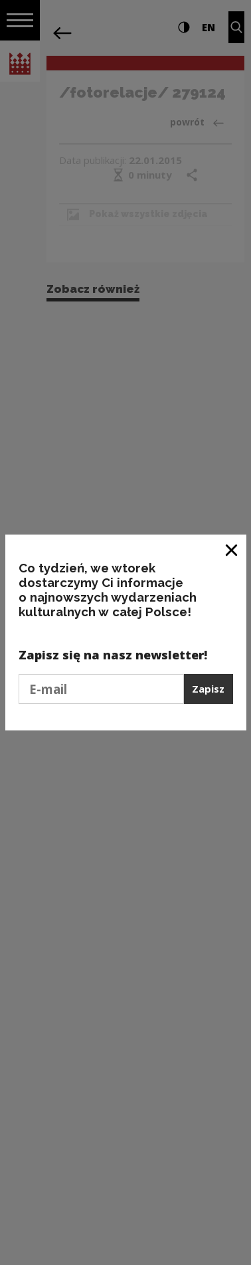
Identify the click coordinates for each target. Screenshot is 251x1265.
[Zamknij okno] (232, 549)
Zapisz (208, 688)
